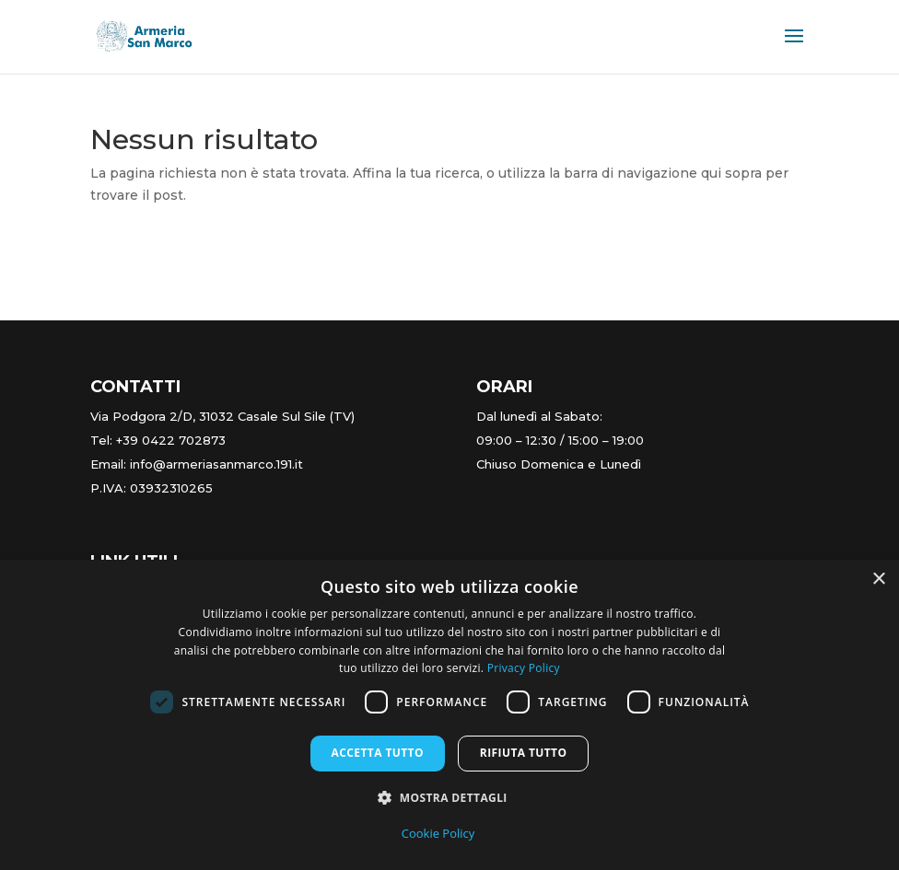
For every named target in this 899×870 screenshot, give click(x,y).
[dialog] (449, 715)
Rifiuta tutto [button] (523, 752)
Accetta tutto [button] (378, 752)
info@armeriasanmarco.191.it (216, 464)
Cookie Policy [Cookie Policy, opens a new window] (438, 833)
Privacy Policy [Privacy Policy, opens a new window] (523, 668)
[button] (449, 798)
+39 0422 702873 (171, 440)
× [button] (878, 579)
